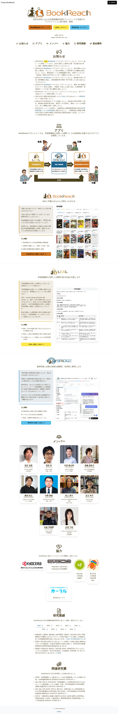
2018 (63, 629)
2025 (50, 626)
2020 (54, 629)
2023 (68, 626)
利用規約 (59, 711)
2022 (77, 626)
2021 (45, 629)
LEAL (63, 96)
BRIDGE (82, 96)
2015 (73, 629)
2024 (59, 626)
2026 (40, 626)
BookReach (51, 61)
